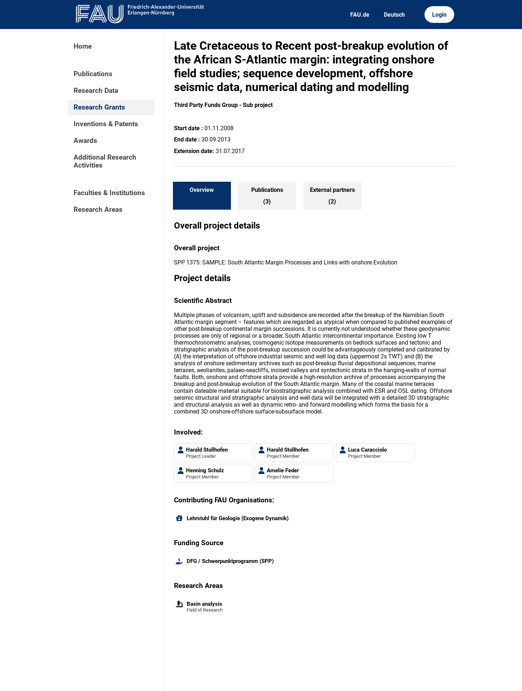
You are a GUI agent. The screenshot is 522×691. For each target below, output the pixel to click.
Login (439, 14)
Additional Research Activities (105, 161)
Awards (85, 141)
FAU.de (359, 14)
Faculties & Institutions (109, 193)
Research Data (96, 91)
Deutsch (394, 14)
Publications (93, 74)
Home (83, 46)
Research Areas (98, 210)
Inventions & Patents (106, 124)
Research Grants (99, 107)
